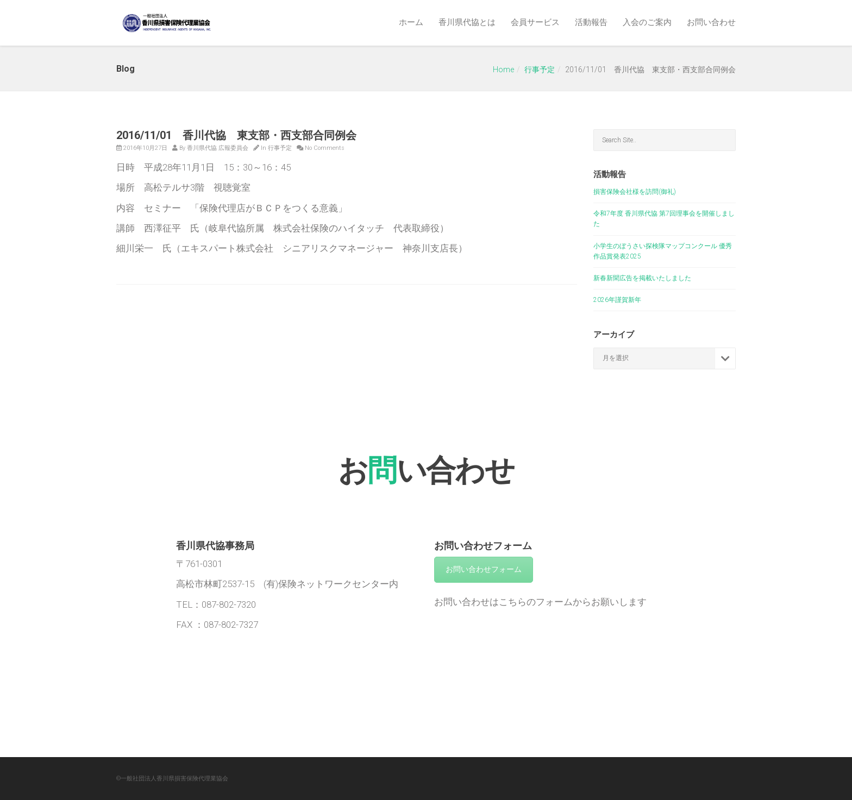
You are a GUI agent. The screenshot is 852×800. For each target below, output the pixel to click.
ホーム (411, 22)
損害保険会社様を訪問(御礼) (634, 192)
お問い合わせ (711, 22)
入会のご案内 (647, 22)
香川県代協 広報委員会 (217, 148)
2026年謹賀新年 (617, 300)
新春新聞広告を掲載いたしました (642, 278)
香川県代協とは (467, 22)
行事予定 (539, 69)
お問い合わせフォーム (484, 569)
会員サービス (535, 22)
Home (503, 69)
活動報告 (591, 22)
